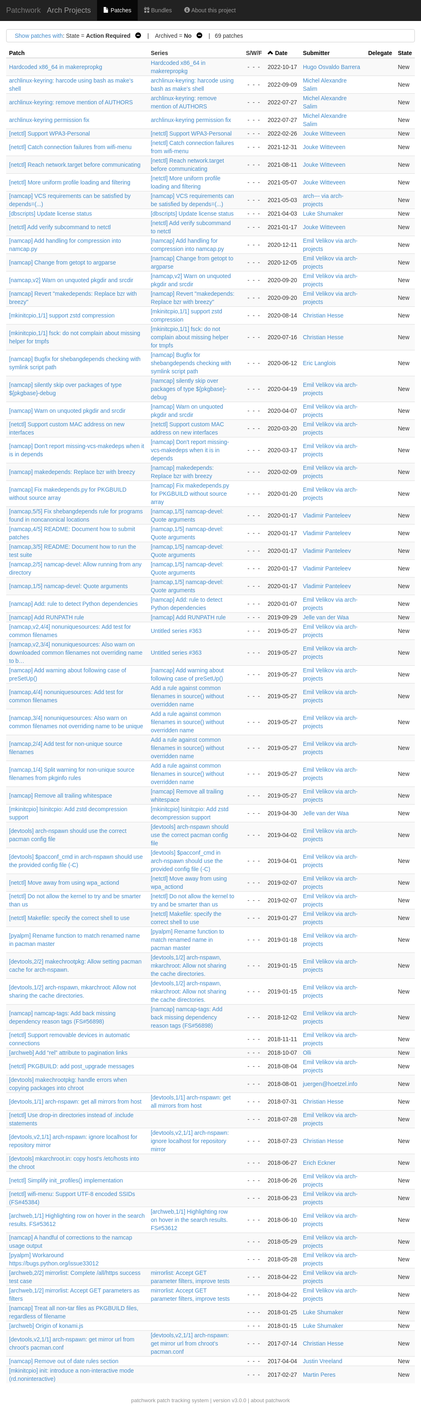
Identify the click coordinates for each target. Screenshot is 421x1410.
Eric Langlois (319, 363)
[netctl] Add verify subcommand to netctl (60, 227)
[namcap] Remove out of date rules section (63, 1361)
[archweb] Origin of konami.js (46, 1326)
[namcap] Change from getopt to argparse (62, 262)
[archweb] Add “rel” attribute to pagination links (68, 1052)
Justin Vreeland (322, 1361)
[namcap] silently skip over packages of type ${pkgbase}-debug (189, 388)
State (405, 53)
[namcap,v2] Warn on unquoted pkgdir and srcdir (71, 280)
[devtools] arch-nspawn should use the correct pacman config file (190, 834)
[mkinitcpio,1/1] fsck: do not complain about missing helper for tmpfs (190, 337)
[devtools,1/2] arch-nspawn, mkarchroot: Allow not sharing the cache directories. (189, 965)
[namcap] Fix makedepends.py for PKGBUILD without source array (190, 493)
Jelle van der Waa (326, 617)
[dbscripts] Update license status (50, 213)
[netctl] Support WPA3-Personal (49, 133)
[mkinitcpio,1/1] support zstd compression (62, 315)
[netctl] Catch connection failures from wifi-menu (70, 147)
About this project (210, 10)
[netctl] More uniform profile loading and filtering (69, 182)
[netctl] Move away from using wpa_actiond (64, 882)
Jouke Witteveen (324, 133)
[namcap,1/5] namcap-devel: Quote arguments (68, 586)
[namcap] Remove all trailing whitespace (60, 795)
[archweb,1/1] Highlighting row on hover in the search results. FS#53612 (189, 1219)
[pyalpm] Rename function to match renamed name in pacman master (187, 939)
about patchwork (270, 1400)
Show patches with (39, 35)
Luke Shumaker (323, 213)
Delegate (380, 53)
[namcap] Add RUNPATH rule (46, 617)
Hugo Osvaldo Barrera (331, 67)
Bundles (158, 10)
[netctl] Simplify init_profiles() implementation (66, 1180)
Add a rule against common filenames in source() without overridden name (187, 696)
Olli (307, 1052)
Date (281, 53)
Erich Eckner (319, 1162)
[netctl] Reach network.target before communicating (75, 164)
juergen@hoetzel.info (330, 1084)
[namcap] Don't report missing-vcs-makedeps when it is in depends (190, 450)
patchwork (143, 1400)
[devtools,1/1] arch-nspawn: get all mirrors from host (75, 1101)
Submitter (316, 53)
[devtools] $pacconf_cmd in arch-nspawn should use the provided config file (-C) (187, 860)
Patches (117, 10)
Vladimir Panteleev (327, 515)
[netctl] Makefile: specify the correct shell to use (69, 918)
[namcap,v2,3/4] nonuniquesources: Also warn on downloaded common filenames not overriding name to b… (76, 652)
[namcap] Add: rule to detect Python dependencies (73, 603)
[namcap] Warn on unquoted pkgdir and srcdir (67, 410)
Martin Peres (319, 1374)
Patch (17, 53)
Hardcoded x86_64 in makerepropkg (55, 67)
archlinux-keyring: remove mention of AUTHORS (71, 102)
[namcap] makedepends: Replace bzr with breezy (72, 472)
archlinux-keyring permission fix (49, 120)
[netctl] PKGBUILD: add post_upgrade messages (71, 1066)
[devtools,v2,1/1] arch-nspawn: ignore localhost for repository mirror (190, 1140)
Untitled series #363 (176, 631)
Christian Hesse (323, 315)
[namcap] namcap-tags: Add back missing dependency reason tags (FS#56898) (186, 1017)
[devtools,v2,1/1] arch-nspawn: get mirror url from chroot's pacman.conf (190, 1343)
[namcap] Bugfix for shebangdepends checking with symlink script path (191, 363)
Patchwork (23, 10)
